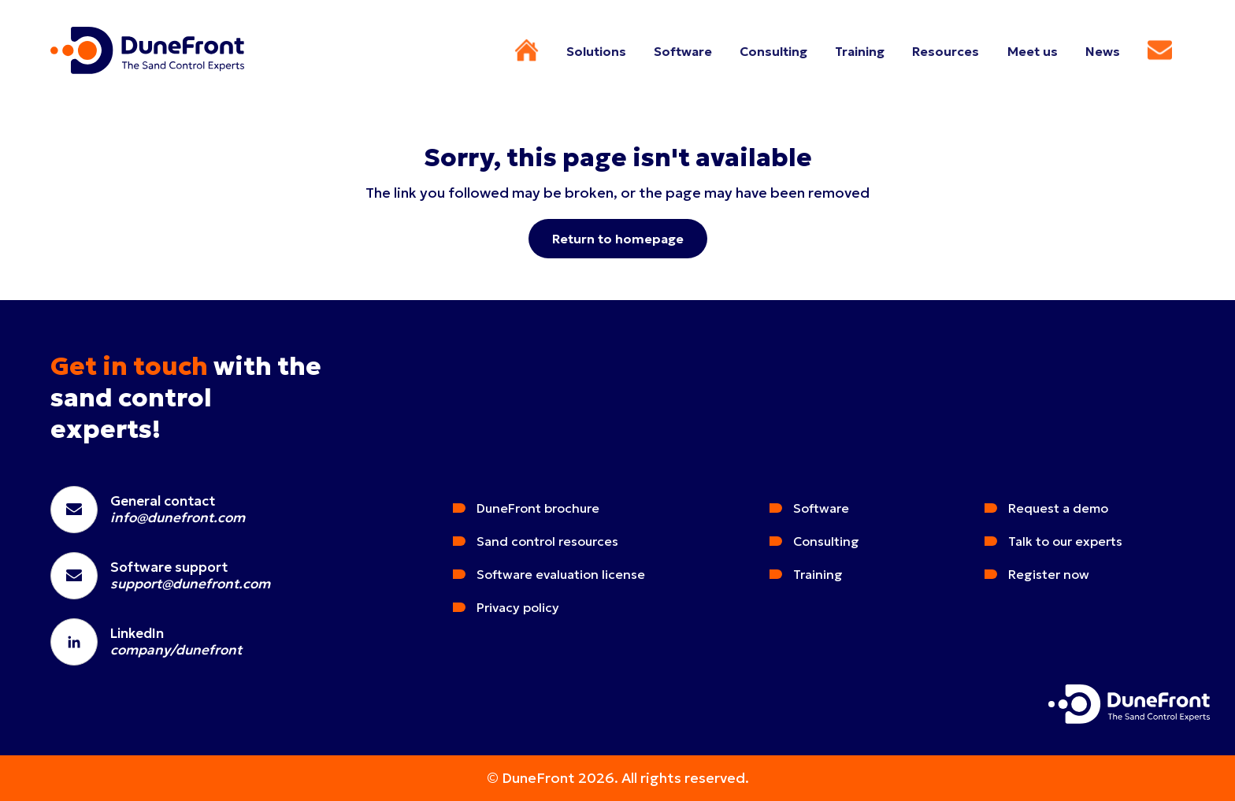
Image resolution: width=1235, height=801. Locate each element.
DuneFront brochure (538, 508)
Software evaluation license (561, 574)
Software (821, 508)
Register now (1048, 574)
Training (818, 574)
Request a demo (1058, 508)
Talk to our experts (1065, 541)
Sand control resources (547, 541)
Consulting (826, 541)
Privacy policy (518, 607)
